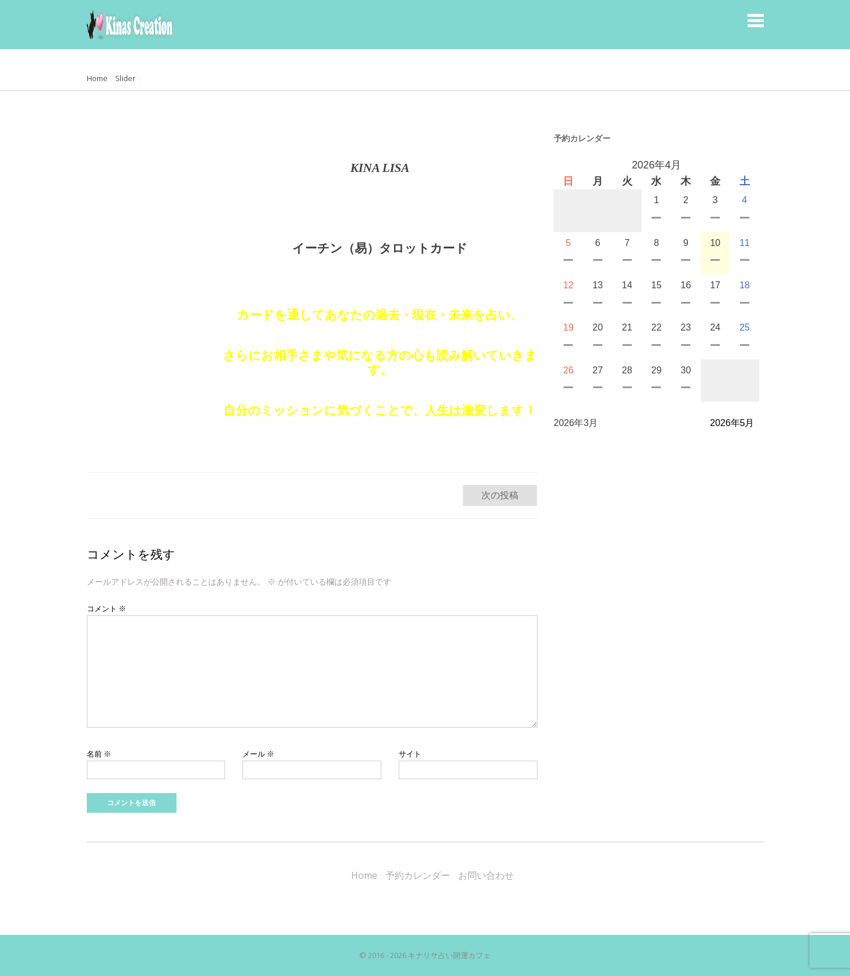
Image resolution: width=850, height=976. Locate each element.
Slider (125, 78)
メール (258, 753)
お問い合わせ (486, 875)
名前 (99, 753)
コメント (106, 608)
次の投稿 (499, 495)
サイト (410, 753)
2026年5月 (732, 423)
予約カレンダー (417, 875)
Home (97, 78)
